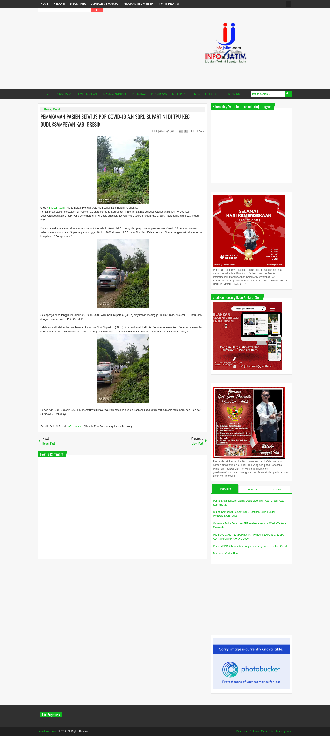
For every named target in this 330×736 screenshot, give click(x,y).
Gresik (57, 109)
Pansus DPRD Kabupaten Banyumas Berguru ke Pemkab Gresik (250, 546)
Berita (47, 109)
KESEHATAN (179, 94)
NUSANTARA (63, 94)
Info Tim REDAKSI (169, 3)
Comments (251, 489)
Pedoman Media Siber (226, 553)
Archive (277, 489)
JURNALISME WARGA (104, 3)
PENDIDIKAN (159, 94)
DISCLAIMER (78, 3)
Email (201, 131)
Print (192, 131)
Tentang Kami (283, 731)
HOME (44, 3)
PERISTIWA (139, 94)
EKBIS (196, 94)
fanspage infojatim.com (288, 4)
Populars (225, 488)
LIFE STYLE (212, 94)
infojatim (159, 131)
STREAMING (232, 94)
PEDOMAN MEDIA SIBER (138, 3)
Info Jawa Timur (48, 731)
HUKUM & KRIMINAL (114, 94)
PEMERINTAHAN (86, 94)
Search (288, 94)
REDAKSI (59, 3)
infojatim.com (57, 207)
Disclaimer (242, 731)
